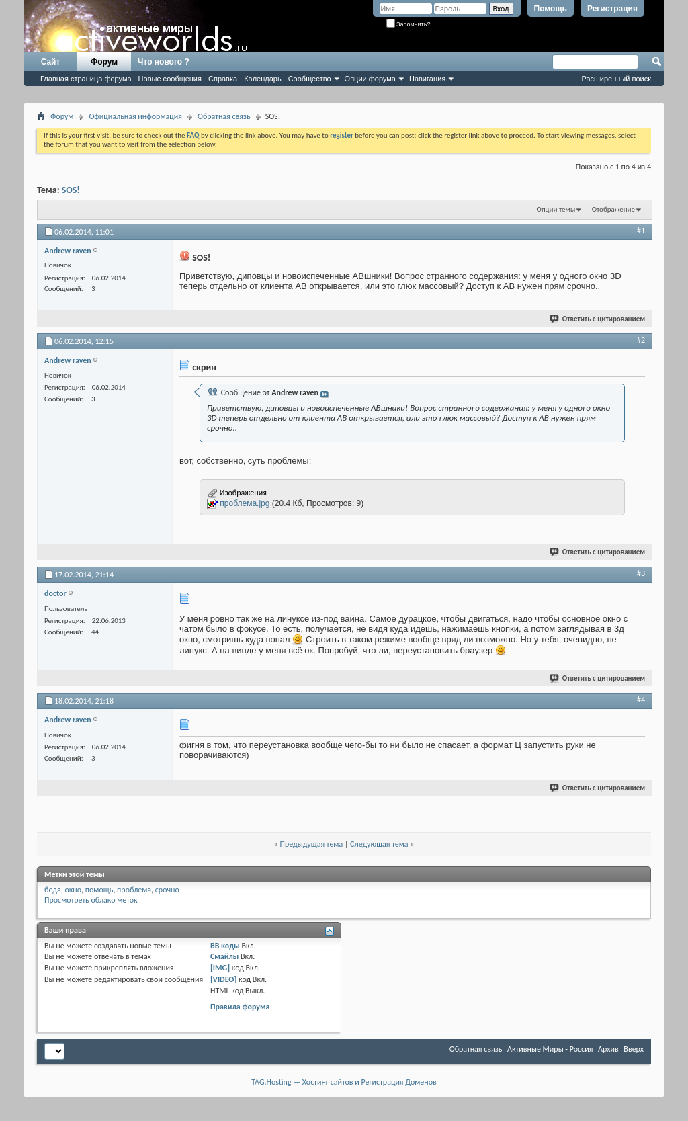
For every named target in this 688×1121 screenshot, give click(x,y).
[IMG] (220, 967)
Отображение (613, 209)
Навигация (427, 79)
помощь (99, 890)
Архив (608, 1049)
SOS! (71, 190)
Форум (104, 62)
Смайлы (224, 956)
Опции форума (370, 79)
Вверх (634, 1049)
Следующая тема (379, 844)
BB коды (225, 945)
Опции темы (556, 209)
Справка (222, 79)
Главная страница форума (86, 79)
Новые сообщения (170, 79)
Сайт (50, 62)
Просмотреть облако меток (91, 900)
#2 (641, 340)
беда (52, 890)
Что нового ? (163, 62)
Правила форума (239, 1006)
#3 (641, 573)
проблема (134, 890)
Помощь (550, 8)
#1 (641, 230)
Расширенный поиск (616, 79)
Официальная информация (135, 116)
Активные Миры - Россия (550, 1049)
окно (72, 890)
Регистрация (612, 8)
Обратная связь (224, 116)
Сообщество (309, 79)
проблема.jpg (244, 503)
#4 (641, 699)
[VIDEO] (223, 979)
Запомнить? (408, 24)
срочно (167, 890)
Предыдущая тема (311, 844)
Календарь (263, 79)
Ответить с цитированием (598, 319)
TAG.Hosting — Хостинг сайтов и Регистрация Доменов (344, 1082)
